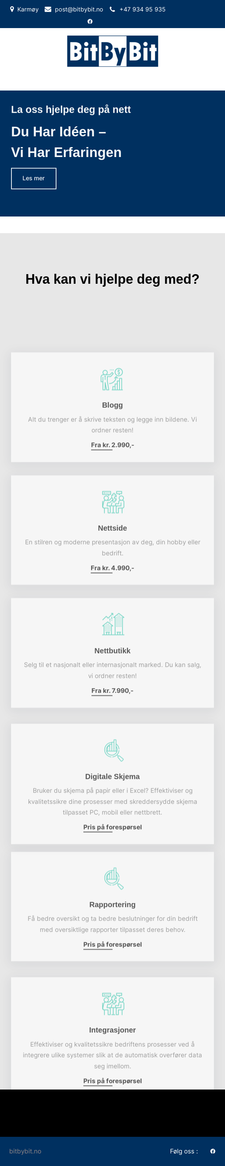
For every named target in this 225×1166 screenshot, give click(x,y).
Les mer (33, 179)
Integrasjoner (112, 1060)
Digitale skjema (112, 806)
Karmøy (28, 9)
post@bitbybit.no (79, 9)
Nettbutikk (112, 678)
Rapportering (112, 931)
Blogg (112, 432)
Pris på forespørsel (112, 856)
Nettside (112, 555)
